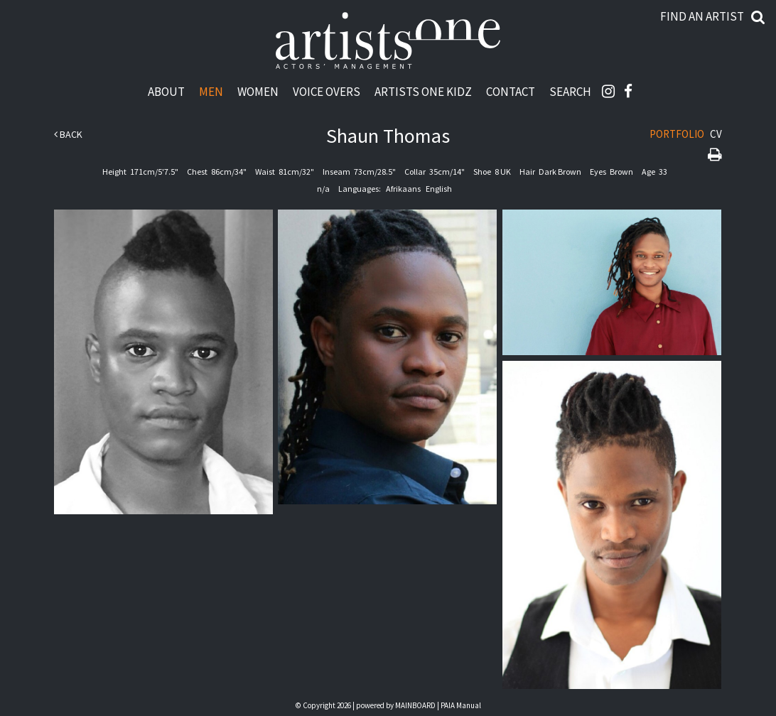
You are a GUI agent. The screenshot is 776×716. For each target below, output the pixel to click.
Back (68, 134)
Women (258, 91)
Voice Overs (326, 91)
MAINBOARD (415, 705)
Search (570, 91)
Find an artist (702, 16)
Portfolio (677, 134)
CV (716, 134)
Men (211, 91)
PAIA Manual (461, 705)
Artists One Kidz (423, 91)
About (166, 91)
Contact (510, 91)
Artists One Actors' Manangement (388, 41)
